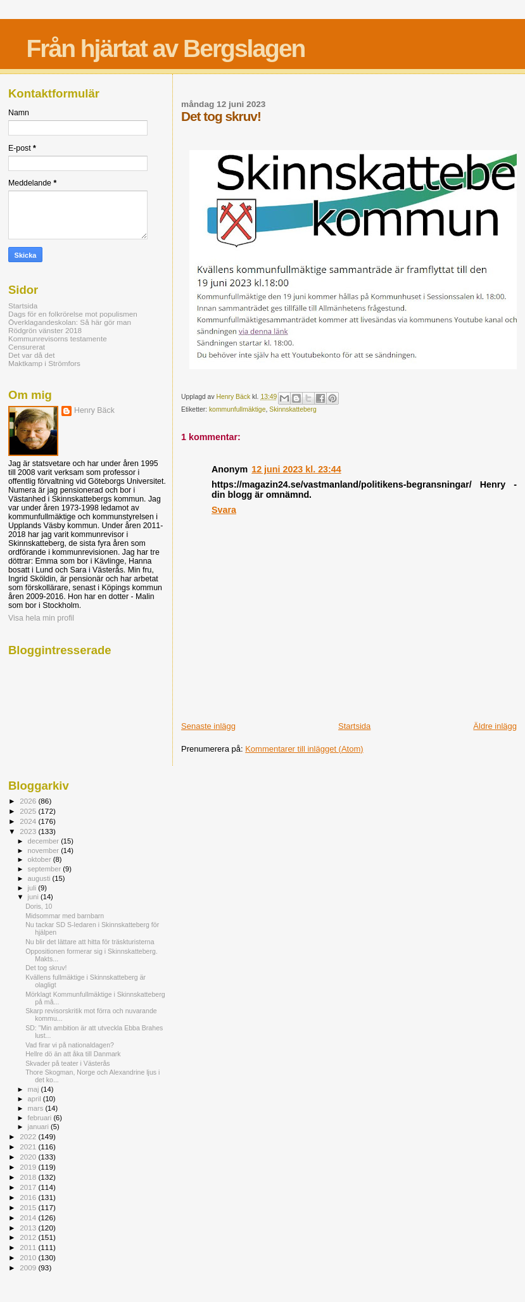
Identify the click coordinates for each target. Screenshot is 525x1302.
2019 (29, 1167)
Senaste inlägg (208, 726)
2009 (29, 1267)
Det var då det (31, 355)
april (35, 1099)
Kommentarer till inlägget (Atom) (304, 749)
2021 (29, 1146)
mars (37, 1108)
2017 (29, 1187)
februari (41, 1118)
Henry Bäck (94, 410)
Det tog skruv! (45, 967)
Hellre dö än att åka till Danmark (73, 1054)
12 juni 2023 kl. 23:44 (296, 469)
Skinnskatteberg (293, 409)
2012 (29, 1237)
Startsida (354, 726)
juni (34, 897)
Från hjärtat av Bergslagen (165, 48)
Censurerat (26, 347)
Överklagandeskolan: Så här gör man (69, 322)
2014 (29, 1217)
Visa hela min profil (41, 618)
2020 (29, 1157)
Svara (224, 510)
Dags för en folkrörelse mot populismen (72, 314)
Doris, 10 (38, 906)
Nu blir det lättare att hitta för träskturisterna (89, 941)
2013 (29, 1227)
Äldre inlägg (495, 726)
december (44, 841)
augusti (40, 878)
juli (33, 888)
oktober (40, 859)
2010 (29, 1257)
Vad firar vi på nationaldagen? (69, 1045)
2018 (29, 1177)
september (45, 869)
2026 (29, 801)
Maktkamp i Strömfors (44, 363)
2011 (29, 1247)
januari (39, 1126)
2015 (29, 1207)
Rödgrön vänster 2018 (45, 330)
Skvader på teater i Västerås (67, 1063)
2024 (29, 821)
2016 (29, 1197)
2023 (29, 831)
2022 (29, 1136)
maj (34, 1089)
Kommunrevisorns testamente (57, 338)
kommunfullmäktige (237, 409)
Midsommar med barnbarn (64, 916)
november (44, 850)
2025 (29, 811)
